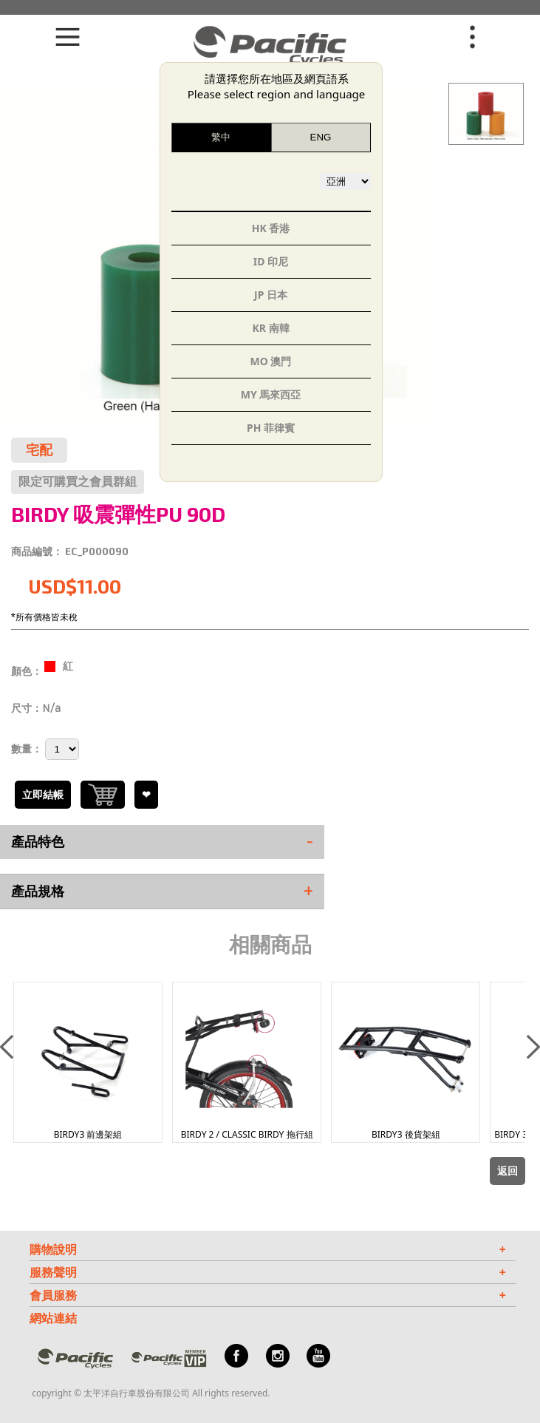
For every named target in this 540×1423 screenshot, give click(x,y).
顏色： (26, 671)
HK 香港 (271, 228)
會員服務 (268, 1295)
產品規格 (162, 891)
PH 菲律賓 (271, 428)
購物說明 (268, 1249)
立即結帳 (43, 794)
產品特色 (162, 842)
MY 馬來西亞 (271, 394)
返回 (507, 1171)
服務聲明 (268, 1272)
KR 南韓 (270, 328)
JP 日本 (270, 295)
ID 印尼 (270, 261)
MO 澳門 (271, 361)
